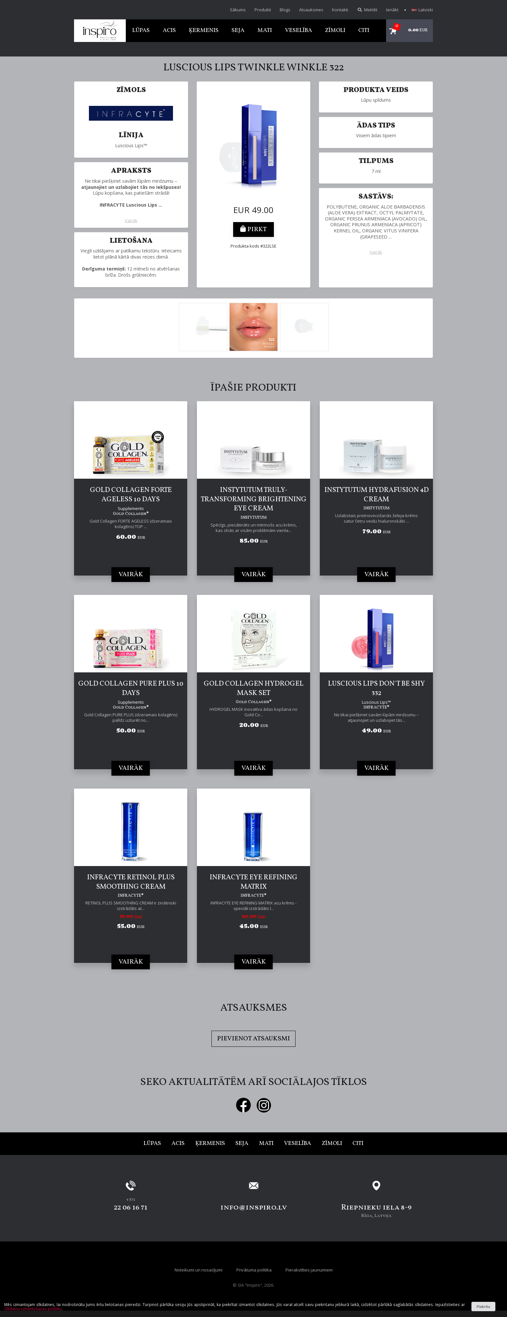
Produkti (262, 10)
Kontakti (340, 10)
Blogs (285, 10)
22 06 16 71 (130, 1207)
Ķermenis (204, 30)
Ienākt (392, 10)
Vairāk (131, 220)
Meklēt (367, 10)
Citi (363, 30)
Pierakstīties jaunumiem (309, 1270)
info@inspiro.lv (254, 1207)
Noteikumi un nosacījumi (198, 1270)
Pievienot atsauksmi (253, 1038)
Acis (169, 30)
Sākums (238, 10)
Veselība (298, 30)
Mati (264, 30)
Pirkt (253, 229)
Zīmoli (335, 30)
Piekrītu (483, 1306)
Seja (238, 30)
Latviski (422, 10)
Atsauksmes (311, 10)
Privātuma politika (254, 1270)
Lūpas (141, 30)
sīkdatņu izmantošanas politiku (32, 1308)
